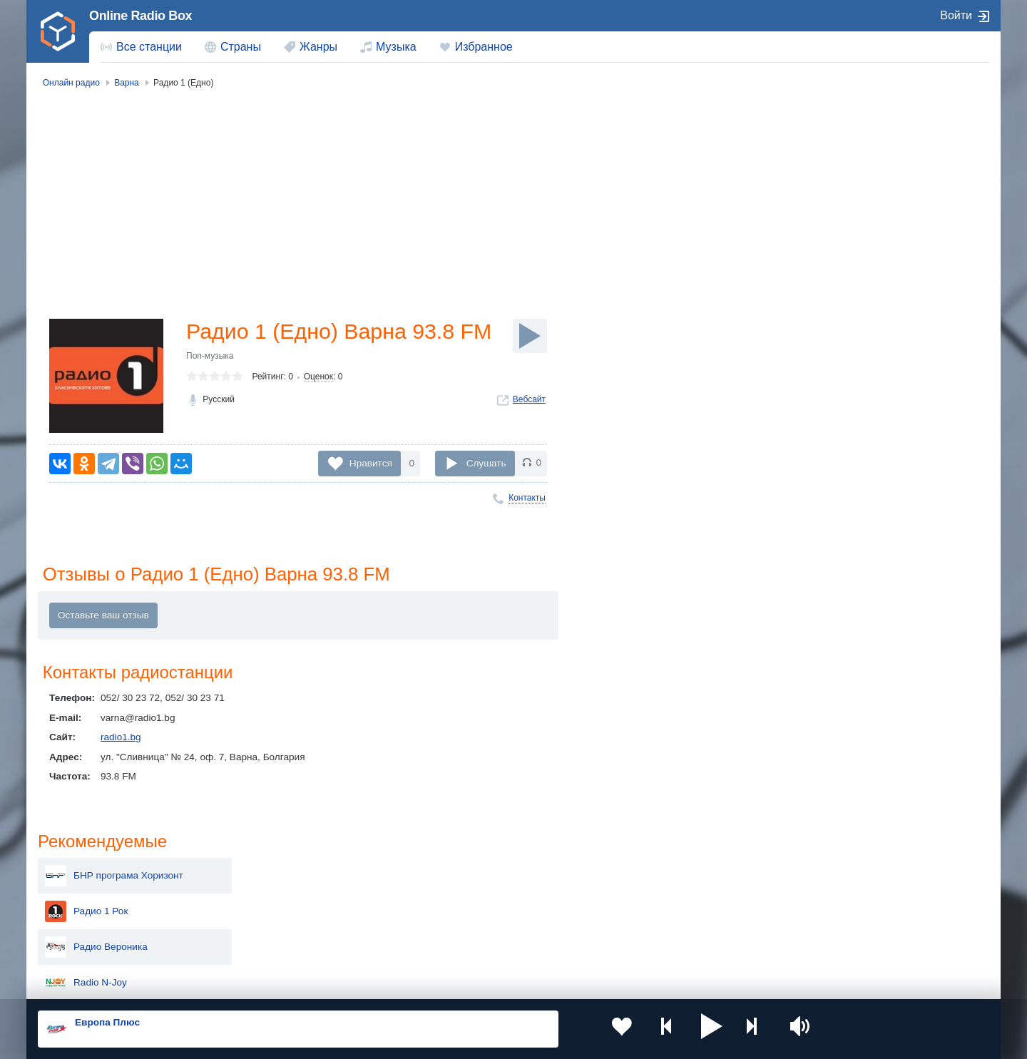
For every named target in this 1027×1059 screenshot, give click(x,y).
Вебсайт (529, 429)
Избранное (484, 47)
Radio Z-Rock (846, 398)
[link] (58, 31)
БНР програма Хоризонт (871, 148)
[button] (677, 1029)
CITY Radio (841, 326)
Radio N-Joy (843, 255)
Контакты (527, 498)
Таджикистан (283, 894)
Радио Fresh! (845, 469)
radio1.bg (121, 739)
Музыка (396, 47)
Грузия (270, 943)
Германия (661, 943)
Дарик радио (845, 291)
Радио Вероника (853, 219)
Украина (273, 871)
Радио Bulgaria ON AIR (867, 362)
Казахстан (662, 871)
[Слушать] (530, 336)
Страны (240, 47)
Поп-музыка (210, 385)
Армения (467, 894)
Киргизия (83, 894)
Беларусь (84, 943)
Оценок (318, 406)
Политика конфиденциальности (353, 983)
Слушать (486, 463)
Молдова (467, 871)
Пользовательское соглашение (215, 983)
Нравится (370, 463)
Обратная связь (461, 983)
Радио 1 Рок (843, 184)
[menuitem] (141, 47)
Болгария (660, 894)
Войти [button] (956, 15)
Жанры (318, 47)
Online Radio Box (140, 16)
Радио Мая (841, 433)
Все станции (149, 47)
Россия (79, 871)
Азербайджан (477, 943)
